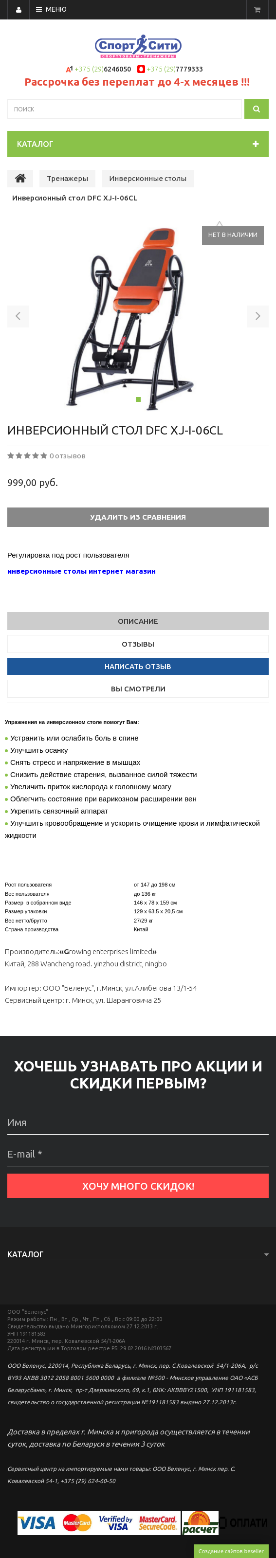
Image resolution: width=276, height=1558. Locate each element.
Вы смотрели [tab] (138, 689)
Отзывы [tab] (138, 644)
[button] (18, 318)
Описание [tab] (138, 621)
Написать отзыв (138, 666)
